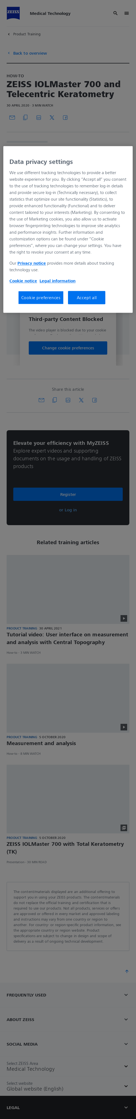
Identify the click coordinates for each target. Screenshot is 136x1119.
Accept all (87, 297)
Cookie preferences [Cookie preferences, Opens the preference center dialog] (41, 297)
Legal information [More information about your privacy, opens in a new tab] (57, 281)
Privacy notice (31, 263)
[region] (67, 229)
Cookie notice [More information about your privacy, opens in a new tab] (23, 281)
